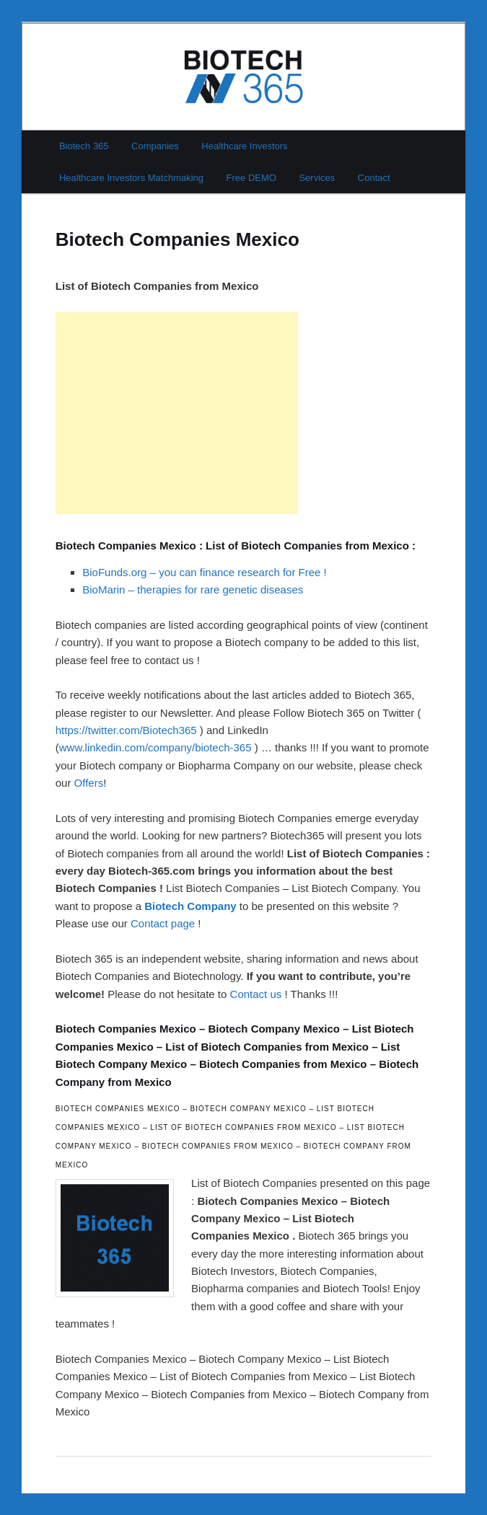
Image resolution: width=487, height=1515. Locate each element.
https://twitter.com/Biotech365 (126, 730)
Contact (374, 177)
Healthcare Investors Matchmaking (131, 177)
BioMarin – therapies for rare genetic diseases (192, 589)
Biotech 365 (84, 146)
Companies (155, 146)
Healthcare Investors (244, 146)
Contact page (163, 923)
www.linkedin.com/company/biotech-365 (155, 747)
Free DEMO (251, 177)
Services (317, 177)
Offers (89, 783)
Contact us (256, 994)
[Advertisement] (177, 413)
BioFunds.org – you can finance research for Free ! (204, 572)
